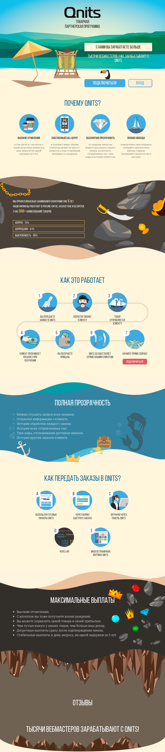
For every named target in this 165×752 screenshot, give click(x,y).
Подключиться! (105, 83)
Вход (140, 83)
